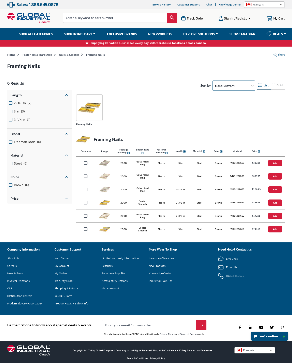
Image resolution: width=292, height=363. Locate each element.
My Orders (61, 273)
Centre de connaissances (226, 5)
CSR (9, 288)
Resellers (107, 266)
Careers (12, 266)
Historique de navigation (150, 5)
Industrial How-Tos (160, 281)
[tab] (264, 85)
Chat (201, 5)
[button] (264, 5)
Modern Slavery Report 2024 (25, 303)
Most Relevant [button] (224, 85)
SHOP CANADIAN (242, 34)
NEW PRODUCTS (160, 34)
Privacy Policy (167, 334)
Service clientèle (182, 5)
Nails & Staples (69, 54)
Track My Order (64, 281)
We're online (269, 336)
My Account (62, 266)
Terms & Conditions (138, 358)
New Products (157, 266)
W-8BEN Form (63, 296)
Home (11, 54)
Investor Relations (18, 281)
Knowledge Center (160, 273)
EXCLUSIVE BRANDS (122, 34)
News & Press (15, 273)
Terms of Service (189, 334)
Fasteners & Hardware (37, 54)
